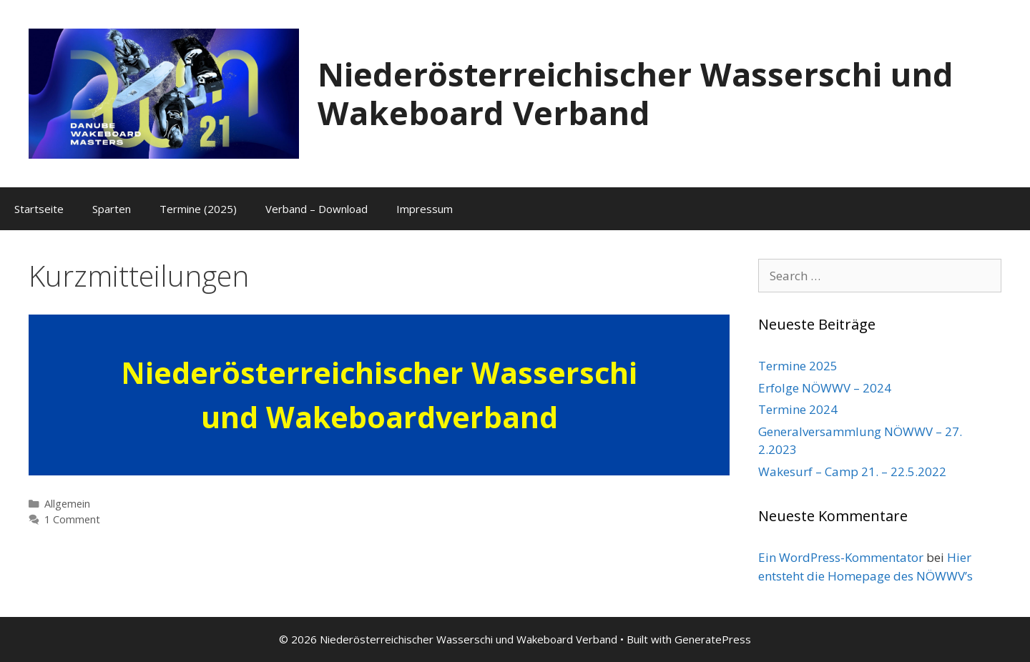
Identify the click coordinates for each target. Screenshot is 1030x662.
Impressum (424, 209)
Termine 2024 (798, 409)
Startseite (39, 209)
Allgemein (67, 503)
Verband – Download (316, 209)
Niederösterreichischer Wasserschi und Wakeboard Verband (635, 93)
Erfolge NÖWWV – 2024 (824, 388)
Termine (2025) (198, 209)
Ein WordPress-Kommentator (840, 557)
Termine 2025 (798, 365)
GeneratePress (713, 639)
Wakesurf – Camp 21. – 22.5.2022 (852, 471)
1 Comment (72, 519)
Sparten (111, 209)
